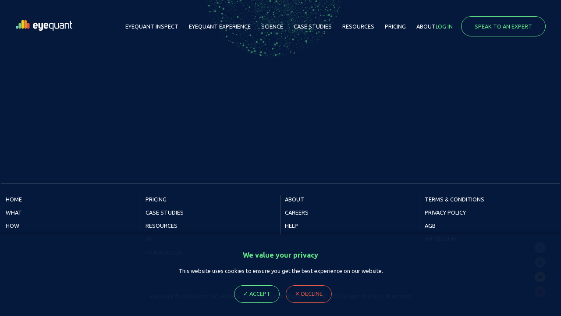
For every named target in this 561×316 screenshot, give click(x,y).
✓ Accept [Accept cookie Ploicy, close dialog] (256, 294)
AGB (430, 226)
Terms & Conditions (454, 199)
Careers (297, 212)
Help (291, 226)
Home (14, 199)
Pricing (395, 26)
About (426, 26)
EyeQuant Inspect (151, 26)
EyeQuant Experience (220, 26)
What (14, 212)
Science (272, 26)
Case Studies (313, 26)
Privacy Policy (445, 212)
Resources (358, 26)
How (12, 226)
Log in (444, 26)
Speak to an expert (503, 26)
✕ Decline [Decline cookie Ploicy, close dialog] (309, 294)
